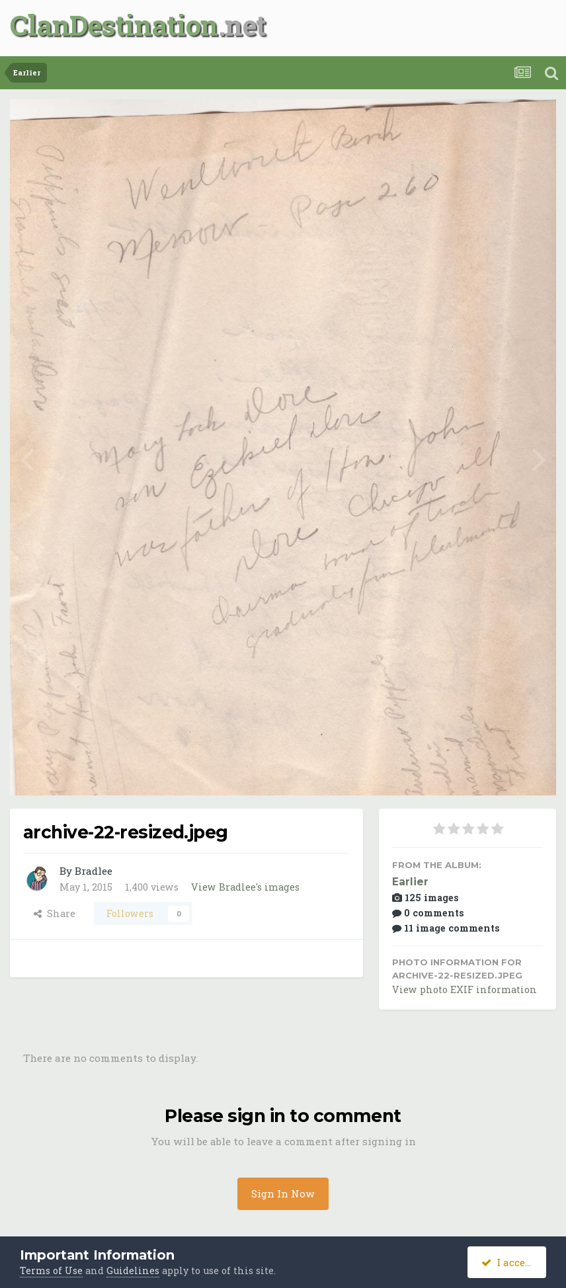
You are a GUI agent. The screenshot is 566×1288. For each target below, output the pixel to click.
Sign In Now (283, 1193)
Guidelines (132, 1270)
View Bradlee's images (245, 887)
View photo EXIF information (464, 989)
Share (54, 913)
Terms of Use (51, 1270)
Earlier (410, 881)
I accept (508, 1262)
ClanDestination (114, 25)
